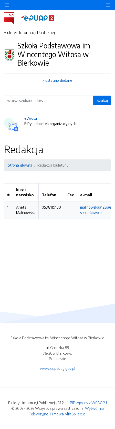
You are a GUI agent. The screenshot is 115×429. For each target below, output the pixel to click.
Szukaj (102, 100)
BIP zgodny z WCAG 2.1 (88, 402)
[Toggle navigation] (108, 5)
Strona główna (20, 165)
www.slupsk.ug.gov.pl (57, 368)
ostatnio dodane (58, 80)
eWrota (30, 118)
